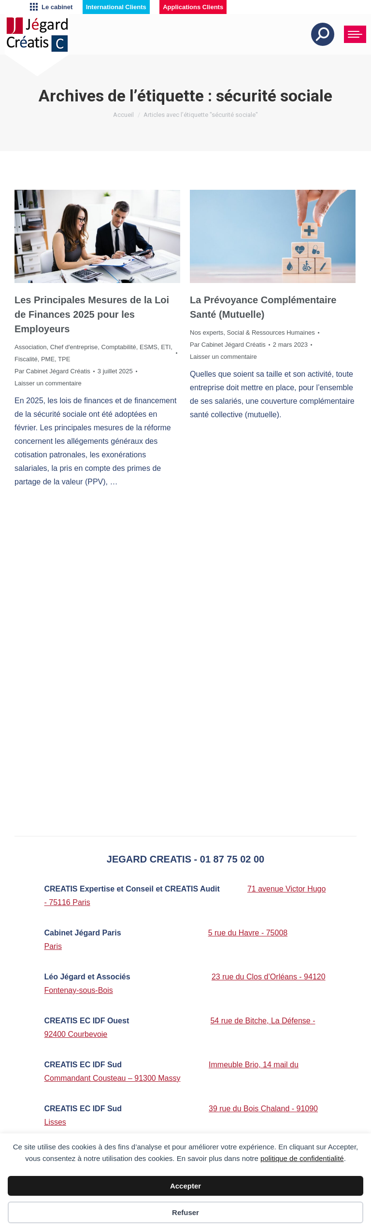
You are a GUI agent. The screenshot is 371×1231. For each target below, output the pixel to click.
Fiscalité (26, 359)
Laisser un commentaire (48, 383)
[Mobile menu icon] (355, 34)
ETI (166, 347)
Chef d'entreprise (74, 347)
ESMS (148, 347)
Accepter (185, 1186)
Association (30, 347)
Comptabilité (118, 347)
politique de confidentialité (302, 1158)
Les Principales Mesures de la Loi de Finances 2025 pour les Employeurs (91, 314)
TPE (64, 359)
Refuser (185, 1212)
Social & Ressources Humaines (271, 332)
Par (52, 371)
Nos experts (206, 332)
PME (48, 359)
